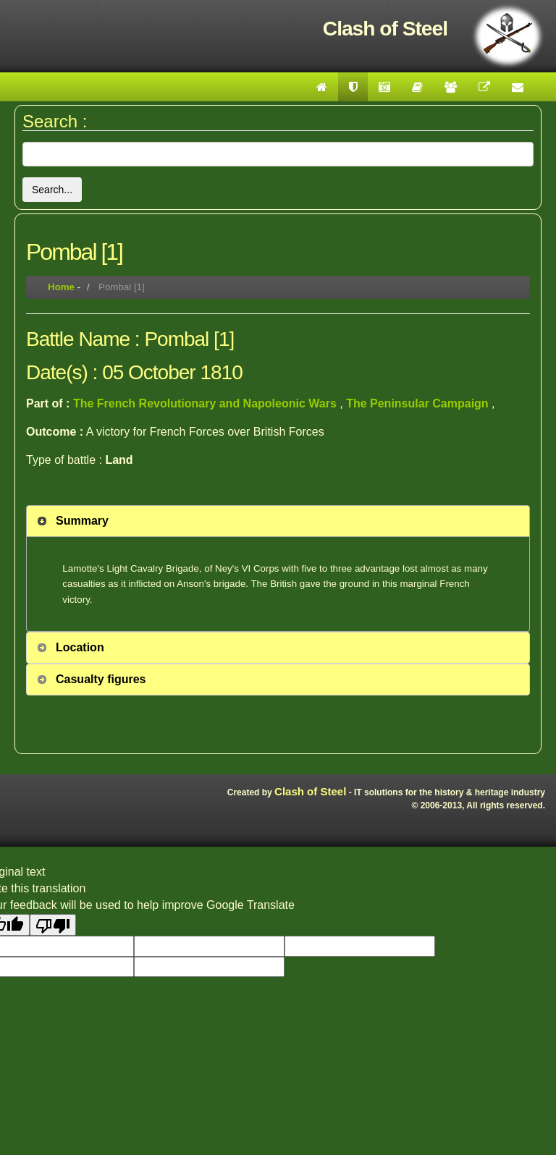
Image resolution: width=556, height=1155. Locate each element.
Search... (52, 189)
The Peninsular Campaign (419, 403)
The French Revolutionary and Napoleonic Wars (206, 403)
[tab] (278, 521)
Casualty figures (101, 679)
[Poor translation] (53, 925)
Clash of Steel (310, 791)
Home (61, 287)
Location (80, 647)
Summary (82, 521)
